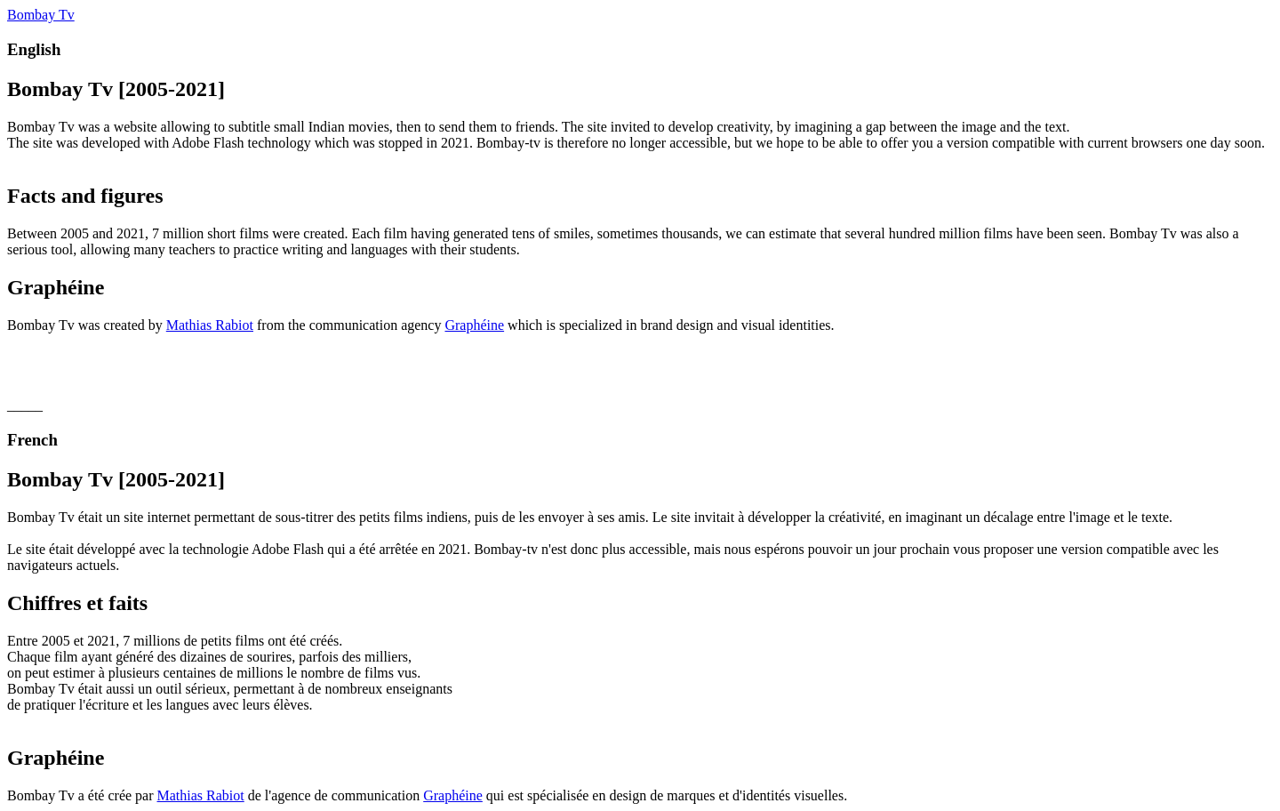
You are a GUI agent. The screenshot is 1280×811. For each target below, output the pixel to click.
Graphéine (474, 325)
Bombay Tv (41, 14)
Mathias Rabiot (209, 325)
